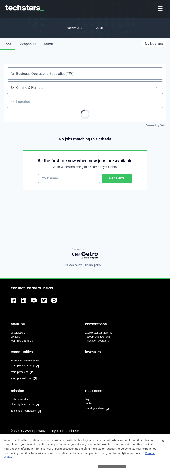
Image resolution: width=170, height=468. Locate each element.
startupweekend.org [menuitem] (22, 365)
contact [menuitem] (89, 403)
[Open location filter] (157, 102)
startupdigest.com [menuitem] (21, 378)
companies (27, 44)
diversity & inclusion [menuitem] (22, 404)
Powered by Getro (156, 125)
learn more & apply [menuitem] (22, 340)
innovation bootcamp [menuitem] (97, 340)
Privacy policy (73, 265)
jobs (7, 44)
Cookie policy (93, 265)
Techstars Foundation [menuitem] (23, 410)
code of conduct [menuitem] (20, 399)
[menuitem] (160, 9)
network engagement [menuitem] (97, 336)
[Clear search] (157, 73)
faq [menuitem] (87, 399)
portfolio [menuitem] (15, 336)
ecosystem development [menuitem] (25, 360)
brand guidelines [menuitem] (94, 408)
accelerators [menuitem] (18, 332)
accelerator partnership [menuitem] (98, 332)
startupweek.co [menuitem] (20, 372)
